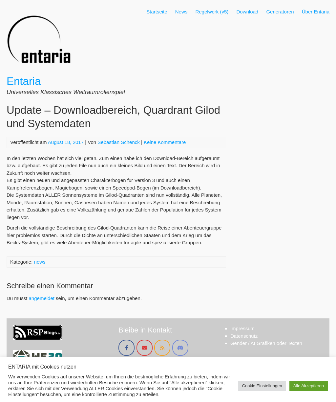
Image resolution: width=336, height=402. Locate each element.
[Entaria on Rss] (162, 348)
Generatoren (280, 11)
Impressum (242, 328)
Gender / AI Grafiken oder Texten (266, 343)
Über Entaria (315, 11)
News (181, 11)
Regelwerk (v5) (211, 11)
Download (247, 11)
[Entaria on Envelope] (144, 348)
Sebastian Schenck (118, 142)
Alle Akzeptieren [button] (308, 385)
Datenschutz (244, 336)
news (40, 262)
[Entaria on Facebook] (126, 348)
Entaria (24, 81)
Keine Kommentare (165, 142)
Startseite (156, 11)
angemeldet (41, 298)
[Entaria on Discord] (180, 348)
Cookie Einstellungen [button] (262, 385)
